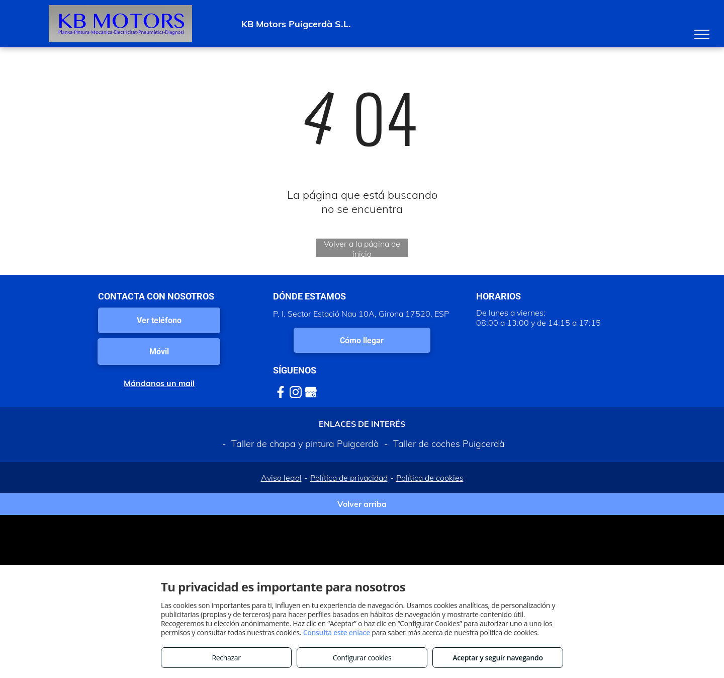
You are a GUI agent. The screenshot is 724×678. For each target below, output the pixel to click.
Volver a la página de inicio (362, 248)
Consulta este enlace (336, 632)
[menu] (702, 34)
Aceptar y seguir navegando (497, 657)
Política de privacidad (349, 478)
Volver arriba (362, 504)
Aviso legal (281, 478)
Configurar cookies (362, 657)
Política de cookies (430, 478)
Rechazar (226, 657)
